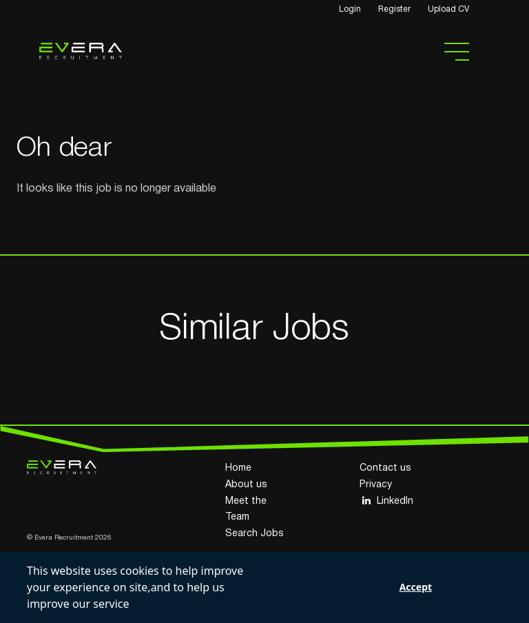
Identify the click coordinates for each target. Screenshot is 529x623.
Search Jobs (254, 533)
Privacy (376, 484)
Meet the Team (246, 509)
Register (394, 9)
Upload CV (448, 9)
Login (350, 9)
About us (246, 484)
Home (238, 468)
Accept (416, 586)
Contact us (385, 468)
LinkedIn (386, 501)
